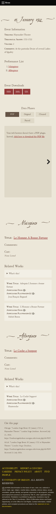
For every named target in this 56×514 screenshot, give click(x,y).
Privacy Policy (23, 472)
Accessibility (10, 468)
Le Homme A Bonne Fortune (31, 238)
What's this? (14, 273)
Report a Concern (31, 468)
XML (18, 92)
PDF (12, 114)
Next (47, 161)
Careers (7, 472)
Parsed (27, 121)
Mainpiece (13, 67)
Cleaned (42, 114)
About (38, 472)
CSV (26, 92)
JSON (8, 92)
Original (27, 114)
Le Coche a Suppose (25, 351)
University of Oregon (17, 480)
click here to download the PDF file (29, 137)
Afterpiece (13, 70)
